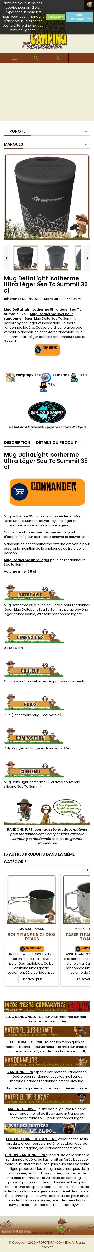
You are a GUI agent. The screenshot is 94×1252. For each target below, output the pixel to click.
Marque (51, 299)
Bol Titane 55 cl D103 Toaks (32, 937)
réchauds (59, 829)
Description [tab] (17, 442)
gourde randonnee (50, 1182)
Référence (12, 299)
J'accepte (55, 17)
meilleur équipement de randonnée (40, 1088)
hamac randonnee (42, 1081)
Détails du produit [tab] (56, 442)
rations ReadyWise (68, 1204)
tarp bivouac (72, 1081)
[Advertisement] (47, 93)
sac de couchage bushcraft (62, 1051)
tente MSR (78, 1148)
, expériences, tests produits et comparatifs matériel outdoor (47, 1141)
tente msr (74, 1173)
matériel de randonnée (47, 1021)
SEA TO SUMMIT (71, 298)
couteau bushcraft (23, 1051)
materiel (31, 1046)
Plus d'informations (79, 17)
